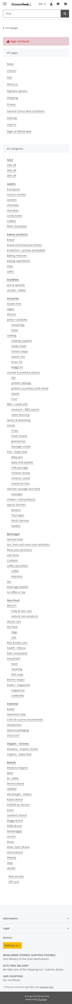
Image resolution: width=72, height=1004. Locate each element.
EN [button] (41, 4)
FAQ (9, 77)
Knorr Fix (16, 362)
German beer (15, 539)
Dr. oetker (13, 778)
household (13, 658)
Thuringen (17, 515)
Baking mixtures (17, 255)
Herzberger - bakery (19, 794)
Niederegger (14, 831)
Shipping (12, 97)
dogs (14, 632)
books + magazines (18, 685)
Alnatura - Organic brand (22, 749)
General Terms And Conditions (26, 111)
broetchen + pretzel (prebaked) (26, 250)
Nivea (10, 841)
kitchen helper (16, 679)
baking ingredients (18, 261)
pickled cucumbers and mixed (29, 388)
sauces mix (18, 356)
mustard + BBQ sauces (25, 409)
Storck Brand (15, 852)
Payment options (17, 91)
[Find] (65, 14)
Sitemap (12, 118)
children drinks (20, 473)
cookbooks (17, 695)
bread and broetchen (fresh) (24, 245)
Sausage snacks (21, 446)
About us (12, 84)
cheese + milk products (21, 499)
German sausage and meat (23, 488)
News (10, 64)
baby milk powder (22, 462)
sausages (17, 494)
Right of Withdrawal (19, 131)
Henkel (11, 868)
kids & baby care (17, 642)
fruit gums (13, 189)
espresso (16, 576)
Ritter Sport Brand (18, 847)
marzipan (13, 210)
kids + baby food (17, 451)
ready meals (18, 346)
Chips (14, 430)
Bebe (10, 773)
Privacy (11, 104)
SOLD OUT (13, 735)
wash (14, 663)
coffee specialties (17, 565)
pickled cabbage (21, 383)
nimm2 (11, 836)
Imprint (11, 124)
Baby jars (17, 457)
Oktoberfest (14, 725)
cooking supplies (21, 340)
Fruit (14, 399)
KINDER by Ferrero (18, 804)
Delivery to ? (12, 945)
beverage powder (17, 587)
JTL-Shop (42, 999)
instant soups (19, 351)
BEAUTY (11, 605)
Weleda (11, 857)
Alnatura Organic (17, 767)
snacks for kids (20, 483)
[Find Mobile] (32, 14)
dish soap (17, 674)
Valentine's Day (16, 714)
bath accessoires (17, 653)
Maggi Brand (15, 820)
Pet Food (12, 626)
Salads (15, 393)
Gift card (13, 881)
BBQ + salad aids (17, 404)
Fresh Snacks (19, 436)
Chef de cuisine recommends (25, 719)
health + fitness (16, 648)
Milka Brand (14, 826)
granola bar (18, 441)
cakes (10, 271)
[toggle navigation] (5, 2)
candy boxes (14, 215)
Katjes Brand (15, 799)
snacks (11, 425)
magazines (18, 690)
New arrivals (16, 876)
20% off (11, 165)
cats (13, 637)
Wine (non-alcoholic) (19, 549)
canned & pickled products (23, 372)
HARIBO (11, 789)
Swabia (15, 525)
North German (20, 520)
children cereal (20, 478)
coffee (15, 571)
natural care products (24, 616)
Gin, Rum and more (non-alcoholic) (28, 544)
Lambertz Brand (17, 815)
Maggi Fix (17, 367)
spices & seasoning (18, 420)
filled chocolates (17, 226)
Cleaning (16, 669)
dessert (11, 314)
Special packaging (18, 730)
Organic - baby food (19, 754)
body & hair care (21, 611)
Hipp (10, 863)
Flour (10, 266)
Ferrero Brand (15, 783)
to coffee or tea (16, 592)
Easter (11, 709)
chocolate (13, 205)
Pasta (14, 330)
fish (13, 377)
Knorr (10, 810)
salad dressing (20, 414)
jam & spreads (16, 285)
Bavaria (16, 510)
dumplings (18, 325)
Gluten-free (14, 303)
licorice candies (16, 194)
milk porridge (19, 467)
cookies (11, 221)
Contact (11, 70)
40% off (11, 175)
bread (10, 239)
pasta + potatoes (17, 319)
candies (11, 199)
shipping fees (46, 987)
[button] (51, 4)
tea (9, 581)
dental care (14, 621)
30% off (11, 170)
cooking (11, 335)
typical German (16, 504)
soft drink (13, 555)
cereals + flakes (16, 290)
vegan (10, 309)
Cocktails (12, 560)
